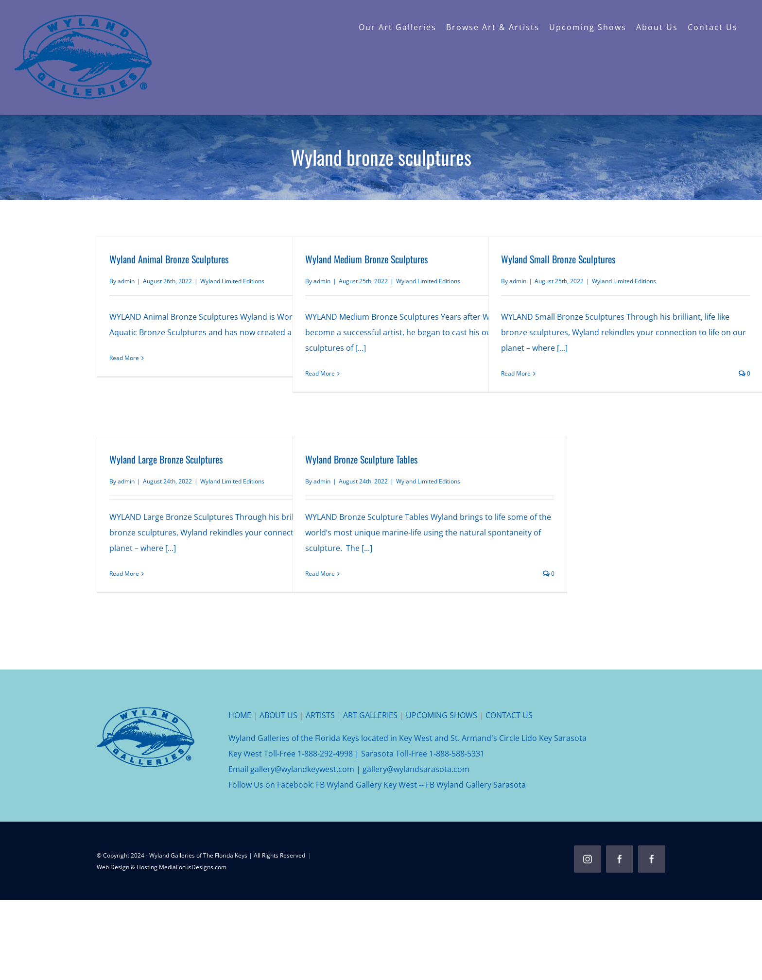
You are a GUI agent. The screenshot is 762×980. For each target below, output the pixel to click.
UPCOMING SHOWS (441, 715)
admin (126, 281)
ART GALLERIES (370, 715)
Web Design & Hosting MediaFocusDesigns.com (161, 867)
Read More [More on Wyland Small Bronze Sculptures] (516, 373)
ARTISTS (320, 715)
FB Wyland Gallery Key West (366, 784)
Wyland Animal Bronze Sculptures (168, 259)
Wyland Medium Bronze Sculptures (366, 259)
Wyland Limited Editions (232, 281)
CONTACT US (509, 715)
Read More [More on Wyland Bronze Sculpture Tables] (320, 573)
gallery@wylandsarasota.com (416, 769)
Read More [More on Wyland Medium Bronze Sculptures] (320, 373)
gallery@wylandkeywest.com (302, 769)
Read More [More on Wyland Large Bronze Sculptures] (124, 573)
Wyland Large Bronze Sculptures (166, 459)
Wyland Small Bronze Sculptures (558, 259)
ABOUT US (278, 715)
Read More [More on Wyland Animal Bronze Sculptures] (124, 358)
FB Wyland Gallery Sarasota (476, 784)
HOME (239, 715)
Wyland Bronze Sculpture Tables (361, 459)
